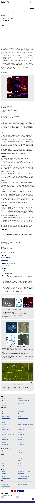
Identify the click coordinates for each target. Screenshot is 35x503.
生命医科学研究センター (5, 439)
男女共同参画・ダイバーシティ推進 (23, 418)
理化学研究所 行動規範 (21, 411)
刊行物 (2, 460)
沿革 (2, 411)
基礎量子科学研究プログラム (6, 427)
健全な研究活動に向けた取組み (6, 418)
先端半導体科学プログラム (5, 429)
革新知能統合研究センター (5, 437)
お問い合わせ (20, 398)
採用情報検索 (3, 482)
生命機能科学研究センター (5, 242)
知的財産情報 (3, 471)
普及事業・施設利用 (21, 473)
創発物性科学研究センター (22, 442)
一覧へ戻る (18, 11)
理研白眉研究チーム (21, 432)
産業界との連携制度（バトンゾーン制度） (24, 471)
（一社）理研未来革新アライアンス (23, 476)
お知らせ (3, 458)
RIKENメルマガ (21, 491)
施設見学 (19, 463)
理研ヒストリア (20, 465)
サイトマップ (3, 400)
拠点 (18, 413)
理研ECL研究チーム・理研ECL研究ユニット (8, 434)
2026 (2, 450)
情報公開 (19, 416)
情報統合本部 (20, 437)
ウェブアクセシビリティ (5, 405)
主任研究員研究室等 (4, 432)
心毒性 (4, 57)
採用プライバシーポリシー (22, 403)
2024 (2, 452)
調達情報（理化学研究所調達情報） (23, 400)
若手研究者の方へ (20, 482)
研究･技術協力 (4, 473)
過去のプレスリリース (21, 452)
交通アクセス (3, 398)
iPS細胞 (8, 212)
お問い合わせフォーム (5, 260)
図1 (21, 161)
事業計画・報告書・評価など (6, 416)
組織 (2, 413)
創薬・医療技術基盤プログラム (22, 427)
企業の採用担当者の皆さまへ (6, 478)
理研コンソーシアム (4, 476)
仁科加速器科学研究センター (22, 444)
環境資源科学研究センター (5, 442)
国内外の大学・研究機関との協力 (22, 478)
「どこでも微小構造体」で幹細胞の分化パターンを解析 (22, 149)
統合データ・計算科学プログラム (6, 426)
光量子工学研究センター (5, 444)
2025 (19, 450)
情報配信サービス (20, 460)
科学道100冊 (3, 465)
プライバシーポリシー (5, 403)
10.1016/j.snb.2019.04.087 (15, 235)
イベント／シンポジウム (21, 458)
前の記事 (12, 11)
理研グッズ (3, 463)
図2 (3, 176)
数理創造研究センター (21, 434)
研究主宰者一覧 (4, 424)
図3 (3, 198)
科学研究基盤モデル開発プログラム (23, 426)
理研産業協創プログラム (21, 429)
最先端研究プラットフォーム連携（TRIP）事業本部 (25, 424)
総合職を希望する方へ (5, 484)
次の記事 (23, 11)
